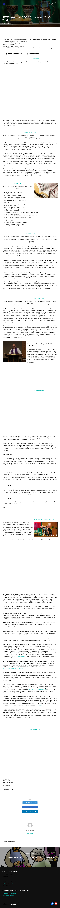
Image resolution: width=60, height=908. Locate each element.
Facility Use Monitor (8, 895)
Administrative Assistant (9, 893)
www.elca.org (39, 705)
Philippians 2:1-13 (30, 233)
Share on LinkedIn (30, 811)
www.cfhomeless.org (21, 656)
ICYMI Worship (8, 24)
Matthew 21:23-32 (40, 298)
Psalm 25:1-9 (17, 183)
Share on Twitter (30, 802)
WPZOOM (13, 904)
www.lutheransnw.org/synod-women (13, 668)
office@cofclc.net (8, 883)
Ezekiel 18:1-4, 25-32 (30, 132)
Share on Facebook (30, 807)
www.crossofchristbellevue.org (37, 689)
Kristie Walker (30, 833)
